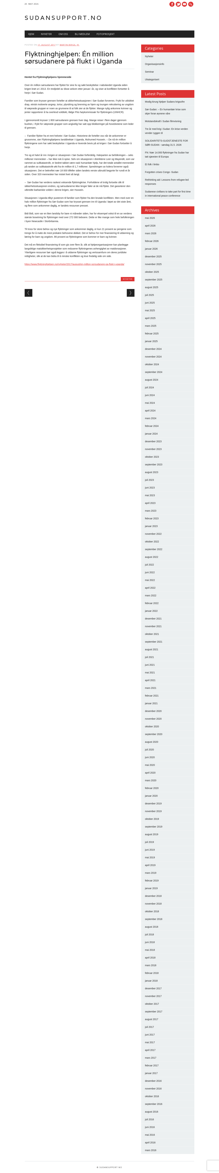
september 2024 (153, 372)
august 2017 (151, 1019)
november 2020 (153, 718)
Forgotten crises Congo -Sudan (161, 172)
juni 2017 (150, 1034)
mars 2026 (150, 233)
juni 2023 (150, 487)
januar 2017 (151, 1073)
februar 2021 (151, 695)
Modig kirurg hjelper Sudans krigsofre (165, 101)
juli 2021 (149, 657)
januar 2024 (151, 433)
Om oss (63, 34)
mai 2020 (150, 765)
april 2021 (150, 680)
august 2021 (151, 649)
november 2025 (153, 264)
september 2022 (153, 549)
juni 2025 (150, 302)
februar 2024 (151, 426)
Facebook (172, 4)
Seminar (149, 71)
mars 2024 (150, 418)
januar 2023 (151, 526)
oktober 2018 (152, 911)
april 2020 (150, 772)
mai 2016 (150, 1134)
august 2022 (151, 557)
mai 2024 (150, 403)
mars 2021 (150, 688)
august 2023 (151, 472)
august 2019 (151, 834)
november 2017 (153, 996)
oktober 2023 (152, 456)
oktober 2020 (152, 726)
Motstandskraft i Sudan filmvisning (163, 121)
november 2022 (153, 533)
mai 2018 (150, 950)
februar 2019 (151, 880)
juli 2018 (149, 934)
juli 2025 (149, 295)
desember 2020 (153, 711)
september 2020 (153, 734)
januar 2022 (151, 611)
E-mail (185, 4)
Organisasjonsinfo (154, 64)
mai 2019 (150, 857)
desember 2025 (153, 256)
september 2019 (153, 826)
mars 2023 (150, 510)
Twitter (178, 4)
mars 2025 (150, 325)
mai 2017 (150, 1042)
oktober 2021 (152, 634)
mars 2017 (150, 1057)
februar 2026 (151, 241)
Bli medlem (82, 34)
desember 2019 (153, 803)
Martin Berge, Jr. (70, 44)
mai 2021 (150, 672)
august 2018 (151, 926)
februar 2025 (151, 333)
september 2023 (153, 464)
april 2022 (150, 587)
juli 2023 (149, 480)
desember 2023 (153, 441)
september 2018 (153, 919)
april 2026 (150, 225)
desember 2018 (153, 896)
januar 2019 (151, 888)
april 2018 (150, 957)
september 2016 (153, 1104)
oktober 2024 (152, 364)
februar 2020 (151, 788)
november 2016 (153, 1088)
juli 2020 (149, 749)
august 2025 (151, 287)
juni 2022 (150, 572)
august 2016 (151, 1111)
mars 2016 (150, 1150)
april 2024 (150, 410)
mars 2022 (150, 595)
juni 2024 (150, 395)
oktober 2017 (152, 1003)
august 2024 (151, 379)
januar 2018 (151, 980)
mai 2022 (150, 580)
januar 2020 (151, 795)
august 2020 (151, 742)
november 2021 (153, 626)
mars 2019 (150, 872)
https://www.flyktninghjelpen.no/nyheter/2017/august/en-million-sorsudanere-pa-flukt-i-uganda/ (74, 264)
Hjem (31, 34)
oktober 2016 (152, 1096)
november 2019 (153, 811)
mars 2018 (150, 965)
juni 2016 (150, 1127)
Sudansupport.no (63, 18)
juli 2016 (149, 1119)
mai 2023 (150, 495)
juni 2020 (150, 757)
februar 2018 (151, 973)
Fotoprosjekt (105, 34)
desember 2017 (153, 988)
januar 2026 (151, 248)
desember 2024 (153, 349)
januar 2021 (151, 703)
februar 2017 (151, 1065)
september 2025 (153, 279)
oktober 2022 (152, 541)
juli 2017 (149, 1027)
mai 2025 (150, 310)
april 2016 (150, 1142)
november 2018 (153, 903)
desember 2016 (153, 1081)
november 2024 (153, 356)
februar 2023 (151, 518)
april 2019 (150, 865)
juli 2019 (149, 842)
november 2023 (153, 449)
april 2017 (150, 1050)
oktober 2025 (152, 272)
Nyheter (46, 34)
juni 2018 (150, 942)
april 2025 (150, 318)
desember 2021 (153, 618)
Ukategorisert (152, 79)
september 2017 (153, 1011)
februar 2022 (151, 603)
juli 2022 (149, 564)
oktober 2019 (152, 819)
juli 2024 (149, 387)
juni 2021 (150, 664)
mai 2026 (150, 218)
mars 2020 (150, 780)
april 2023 (150, 503)
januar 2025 (151, 341)
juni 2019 (150, 849)
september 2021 (153, 641)
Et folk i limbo (152, 164)
